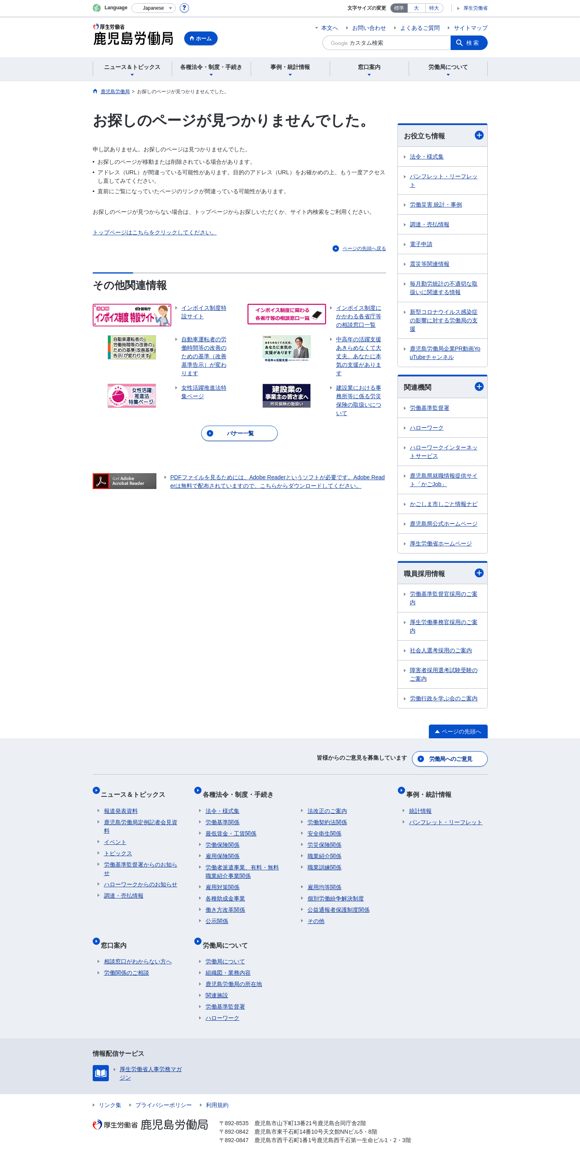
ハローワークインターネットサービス (444, 452)
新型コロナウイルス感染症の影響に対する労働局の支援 (444, 320)
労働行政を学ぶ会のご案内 (444, 700)
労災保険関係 (324, 837)
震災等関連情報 (429, 264)
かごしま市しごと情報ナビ (444, 505)
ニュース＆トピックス (136, 790)
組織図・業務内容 (228, 959)
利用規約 (217, 1091)
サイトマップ (471, 28)
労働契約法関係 (327, 815)
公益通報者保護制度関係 (339, 902)
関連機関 (444, 387)
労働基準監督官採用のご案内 (444, 600)
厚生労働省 (476, 8)
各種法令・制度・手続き (241, 790)
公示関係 (217, 914)
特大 (434, 8)
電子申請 (421, 244)
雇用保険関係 (222, 849)
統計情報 (420, 803)
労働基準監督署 (429, 409)
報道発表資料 (121, 803)
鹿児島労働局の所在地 (234, 970)
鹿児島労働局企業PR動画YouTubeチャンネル (445, 353)
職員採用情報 (444, 574)
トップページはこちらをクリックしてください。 (155, 232)
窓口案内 (117, 934)
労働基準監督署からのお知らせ (140, 861)
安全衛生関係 (324, 826)
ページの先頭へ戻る (364, 248)
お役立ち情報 (444, 135)
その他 (316, 914)
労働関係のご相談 (126, 959)
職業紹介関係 (324, 849)
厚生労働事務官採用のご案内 (444, 628)
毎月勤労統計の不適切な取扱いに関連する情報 (444, 288)
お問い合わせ (369, 28)
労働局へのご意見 (451, 758)
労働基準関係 (222, 815)
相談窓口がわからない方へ (138, 947)
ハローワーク (427, 429)
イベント (115, 834)
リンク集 (110, 1091)
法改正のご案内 (327, 803)
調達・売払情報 (429, 224)
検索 (473, 43)
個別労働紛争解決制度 (336, 891)
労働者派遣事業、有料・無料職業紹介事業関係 (242, 864)
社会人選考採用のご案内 (441, 652)
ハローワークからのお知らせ (140, 877)
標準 (399, 8)
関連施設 (217, 981)
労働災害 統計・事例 (436, 205)
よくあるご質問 (420, 28)
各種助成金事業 (225, 891)
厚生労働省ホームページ (441, 544)
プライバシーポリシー (163, 1091)
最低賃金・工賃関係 (231, 826)
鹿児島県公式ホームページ (444, 525)
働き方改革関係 (225, 902)
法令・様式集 (427, 157)
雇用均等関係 (324, 880)
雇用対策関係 (222, 880)
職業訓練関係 (324, 860)
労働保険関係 (222, 837)
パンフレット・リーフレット (444, 180)
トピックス (118, 846)
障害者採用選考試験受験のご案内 (444, 676)
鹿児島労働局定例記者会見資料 (140, 819)
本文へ (329, 28)
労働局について (228, 934)
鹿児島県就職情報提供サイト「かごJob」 (444, 481)
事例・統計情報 (431, 790)
